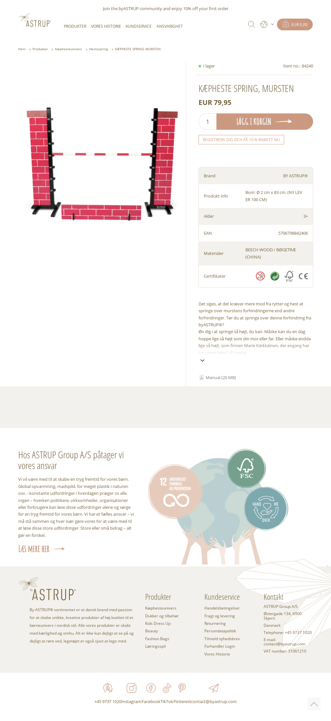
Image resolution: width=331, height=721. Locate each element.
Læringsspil (155, 646)
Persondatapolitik (220, 630)
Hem (21, 49)
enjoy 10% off (185, 8)
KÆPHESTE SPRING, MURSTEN (138, 49)
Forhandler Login (219, 646)
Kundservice (139, 26)
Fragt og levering (219, 615)
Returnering (215, 623)
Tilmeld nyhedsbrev (222, 638)
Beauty (151, 630)
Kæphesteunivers (68, 49)
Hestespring (98, 49)
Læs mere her (33, 548)
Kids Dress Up (158, 623)
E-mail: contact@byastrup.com (284, 642)
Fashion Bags (157, 638)
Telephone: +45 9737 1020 (288, 632)
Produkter (75, 26)
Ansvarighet (170, 26)
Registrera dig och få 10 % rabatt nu (241, 139)
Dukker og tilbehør (162, 615)
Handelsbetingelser (222, 608)
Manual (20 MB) (221, 377)
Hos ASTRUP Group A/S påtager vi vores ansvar (71, 460)
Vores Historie (106, 26)
